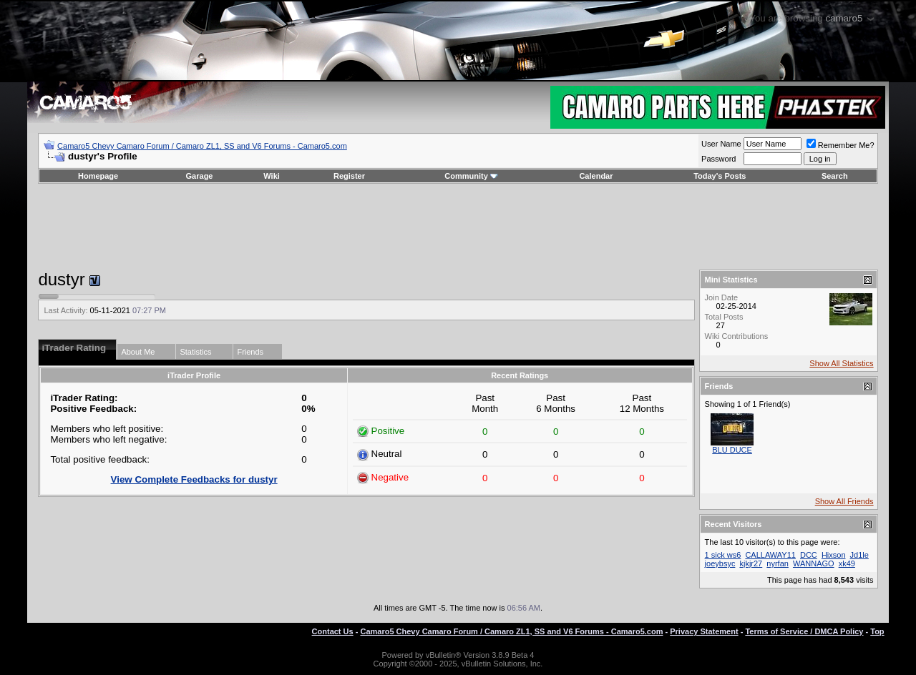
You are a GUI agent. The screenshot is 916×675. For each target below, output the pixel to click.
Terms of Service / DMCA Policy (804, 631)
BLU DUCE (732, 449)
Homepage (98, 176)
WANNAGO (813, 563)
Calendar (596, 176)
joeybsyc (720, 563)
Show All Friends (844, 501)
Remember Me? (840, 145)
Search (835, 176)
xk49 (847, 563)
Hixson (834, 555)
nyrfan (777, 563)
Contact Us (333, 631)
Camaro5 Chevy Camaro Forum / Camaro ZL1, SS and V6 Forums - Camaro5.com (202, 146)
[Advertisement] (458, 226)
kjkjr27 (750, 563)
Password (718, 158)
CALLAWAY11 (770, 555)
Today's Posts (719, 176)
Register (349, 176)
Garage (199, 176)
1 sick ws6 (723, 555)
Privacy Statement (704, 631)
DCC (808, 555)
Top (877, 631)
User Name (721, 143)
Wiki (271, 176)
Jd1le (859, 555)
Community (471, 176)
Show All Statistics (841, 363)
